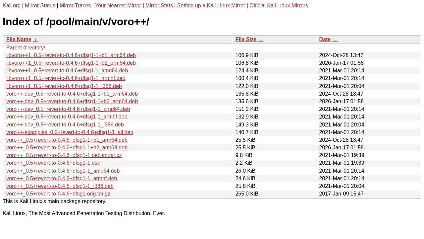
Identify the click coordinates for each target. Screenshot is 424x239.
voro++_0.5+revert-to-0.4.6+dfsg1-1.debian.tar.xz (64, 155)
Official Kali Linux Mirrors (278, 5)
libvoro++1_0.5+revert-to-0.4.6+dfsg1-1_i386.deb (64, 86)
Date (325, 39)
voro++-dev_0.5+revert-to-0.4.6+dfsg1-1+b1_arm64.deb (72, 94)
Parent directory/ (25, 47)
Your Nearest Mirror (118, 5)
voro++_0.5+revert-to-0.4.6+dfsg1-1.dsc (53, 163)
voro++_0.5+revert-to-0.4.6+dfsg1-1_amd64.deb (63, 171)
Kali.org (12, 5)
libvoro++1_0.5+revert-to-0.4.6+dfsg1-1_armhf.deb (65, 78)
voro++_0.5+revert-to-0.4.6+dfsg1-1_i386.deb (60, 186)
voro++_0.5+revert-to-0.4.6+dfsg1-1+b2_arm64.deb (67, 147)
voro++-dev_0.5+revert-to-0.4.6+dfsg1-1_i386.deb (65, 124)
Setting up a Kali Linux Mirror (211, 5)
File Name (18, 39)
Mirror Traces (75, 5)
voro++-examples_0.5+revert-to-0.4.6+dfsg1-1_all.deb (69, 132)
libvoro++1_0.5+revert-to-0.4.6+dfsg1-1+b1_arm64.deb (71, 55)
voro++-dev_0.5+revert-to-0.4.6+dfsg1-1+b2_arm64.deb (72, 101)
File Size (246, 39)
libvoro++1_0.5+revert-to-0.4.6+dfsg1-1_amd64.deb (67, 70)
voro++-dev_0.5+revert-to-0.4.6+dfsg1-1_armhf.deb (67, 117)
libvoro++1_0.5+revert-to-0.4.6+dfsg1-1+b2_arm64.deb (71, 63)
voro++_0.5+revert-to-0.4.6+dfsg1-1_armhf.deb (61, 178)
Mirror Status (40, 5)
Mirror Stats (159, 5)
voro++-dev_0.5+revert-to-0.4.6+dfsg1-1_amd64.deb (68, 109)
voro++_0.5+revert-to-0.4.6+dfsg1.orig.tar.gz (58, 194)
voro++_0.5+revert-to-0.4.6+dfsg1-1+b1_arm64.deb (67, 140)
